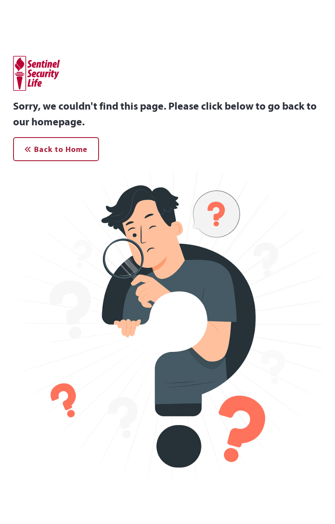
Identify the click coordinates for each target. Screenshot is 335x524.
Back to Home (56, 149)
